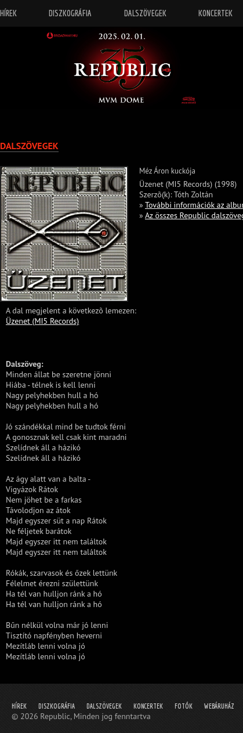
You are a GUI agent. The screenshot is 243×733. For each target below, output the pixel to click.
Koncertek (148, 706)
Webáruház (219, 706)
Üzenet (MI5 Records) (42, 321)
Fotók (184, 706)
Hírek (19, 706)
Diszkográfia (56, 706)
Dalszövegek (104, 706)
